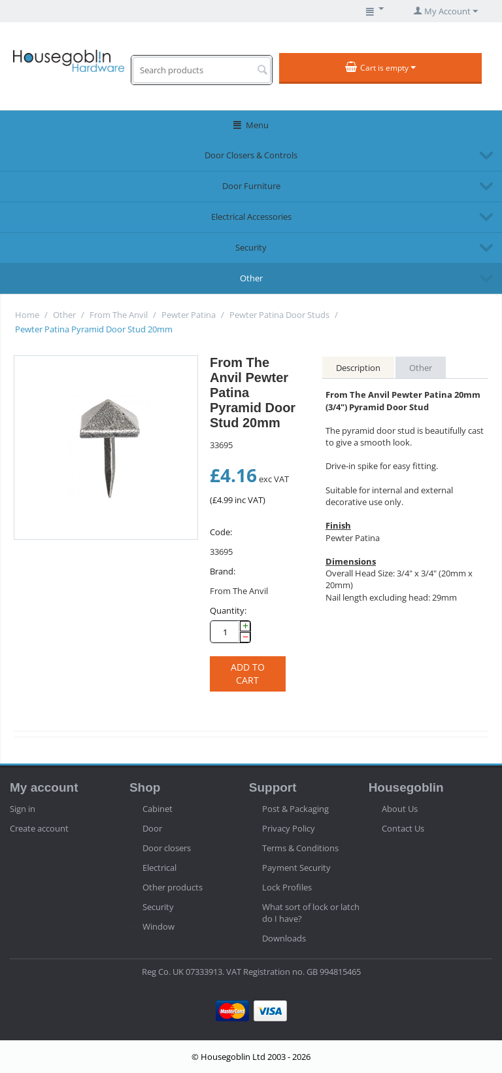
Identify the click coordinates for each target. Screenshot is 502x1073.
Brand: (222, 571)
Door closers (166, 848)
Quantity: (228, 610)
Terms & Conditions (300, 848)
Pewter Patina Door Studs (279, 315)
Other (251, 278)
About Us (400, 809)
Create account (39, 828)
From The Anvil (119, 315)
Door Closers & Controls (251, 155)
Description (358, 368)
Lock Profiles (287, 887)
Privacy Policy (288, 828)
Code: (221, 532)
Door (152, 828)
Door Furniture (251, 186)
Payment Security (296, 867)
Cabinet (157, 809)
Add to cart (248, 673)
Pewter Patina (188, 315)
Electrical (159, 867)
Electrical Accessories (251, 216)
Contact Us (403, 828)
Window (158, 926)
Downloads (284, 938)
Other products (172, 887)
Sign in (22, 809)
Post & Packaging (295, 809)
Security (251, 247)
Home (27, 315)
